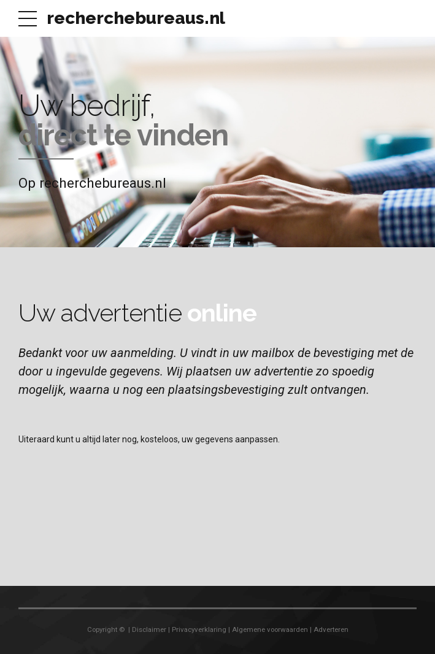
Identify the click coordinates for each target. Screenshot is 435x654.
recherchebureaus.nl (136, 18)
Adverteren (331, 629)
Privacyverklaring (199, 629)
